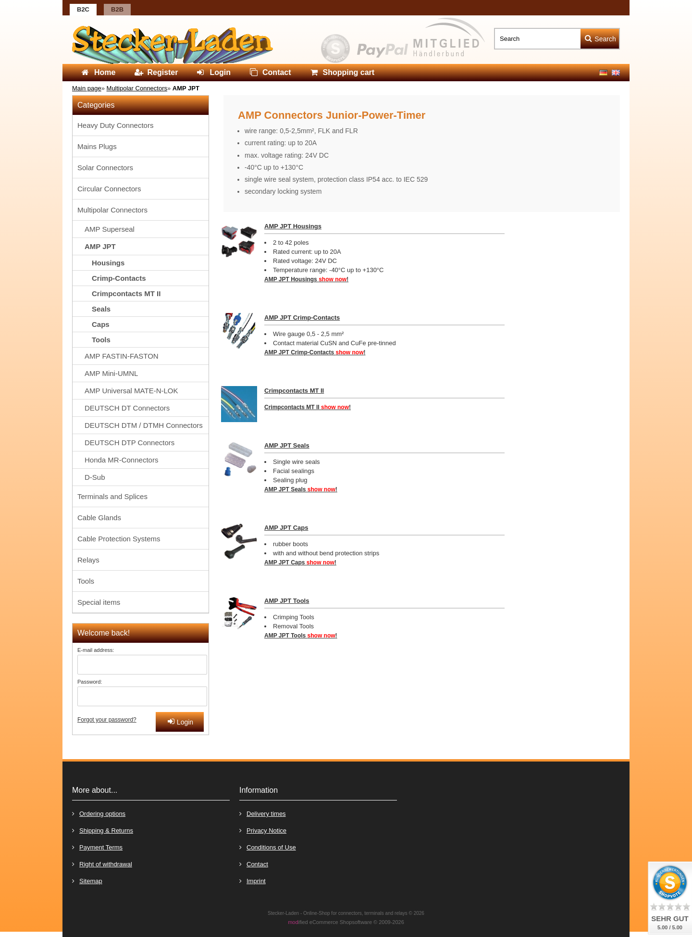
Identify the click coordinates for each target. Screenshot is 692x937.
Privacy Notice (262, 830)
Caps (101, 324)
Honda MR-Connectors (121, 460)
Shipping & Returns (102, 830)
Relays (88, 560)
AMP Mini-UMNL (111, 373)
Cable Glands (99, 517)
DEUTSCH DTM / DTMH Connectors (144, 425)
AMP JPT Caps (286, 527)
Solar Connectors (105, 167)
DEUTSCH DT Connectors (127, 408)
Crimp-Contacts (119, 278)
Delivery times (262, 813)
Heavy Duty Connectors (115, 125)
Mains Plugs (97, 146)
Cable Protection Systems (119, 539)
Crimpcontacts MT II (294, 390)
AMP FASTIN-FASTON (122, 356)
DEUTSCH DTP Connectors (129, 442)
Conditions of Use (267, 847)
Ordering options (98, 813)
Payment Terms (97, 847)
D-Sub (95, 477)
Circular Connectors (109, 189)
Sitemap (87, 880)
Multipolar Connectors (112, 210)
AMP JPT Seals (286, 445)
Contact (253, 864)
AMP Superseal (110, 229)
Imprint (252, 880)
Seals (101, 309)
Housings (108, 263)
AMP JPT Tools (286, 600)
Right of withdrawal (102, 864)
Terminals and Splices (112, 496)
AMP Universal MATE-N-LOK (131, 391)
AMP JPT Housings (292, 226)
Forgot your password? (106, 719)
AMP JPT (100, 246)
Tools (101, 340)
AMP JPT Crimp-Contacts (302, 317)
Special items (98, 602)
